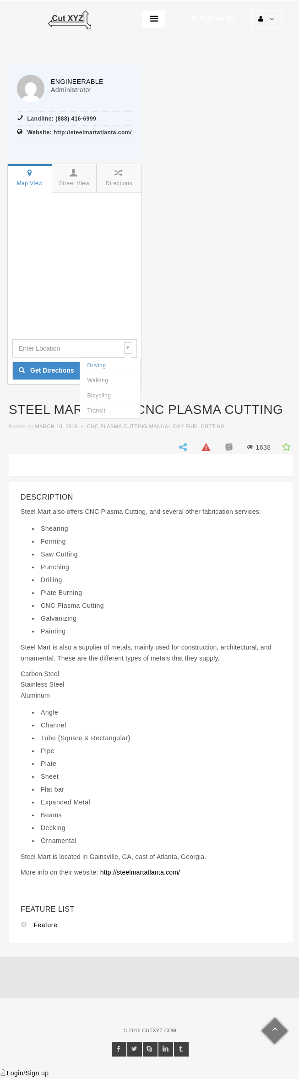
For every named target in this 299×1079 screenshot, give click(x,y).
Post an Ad (213, 18)
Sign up (37, 1073)
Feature (46, 925)
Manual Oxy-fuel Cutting (187, 426)
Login (15, 1073)
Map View (29, 178)
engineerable (77, 81)
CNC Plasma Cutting (117, 426)
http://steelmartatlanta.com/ (140, 872)
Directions (118, 178)
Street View (74, 178)
